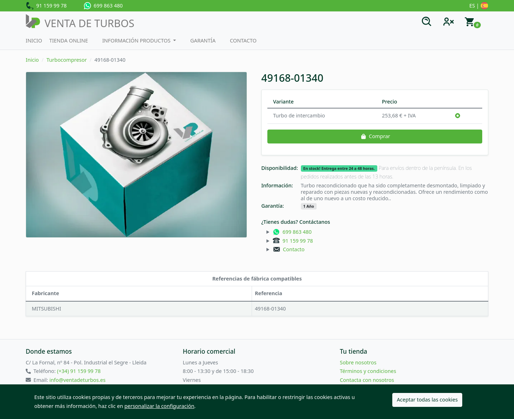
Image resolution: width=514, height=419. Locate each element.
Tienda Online (68, 40)
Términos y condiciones (368, 371)
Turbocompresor (66, 59)
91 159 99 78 (46, 6)
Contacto (243, 40)
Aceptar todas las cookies (427, 399)
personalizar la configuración (160, 406)
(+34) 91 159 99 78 (79, 371)
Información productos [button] (137, 40)
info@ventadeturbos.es (77, 380)
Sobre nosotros (358, 362)
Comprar (374, 136)
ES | (478, 6)
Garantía (203, 40)
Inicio (34, 40)
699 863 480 (103, 5)
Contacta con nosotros (367, 380)
